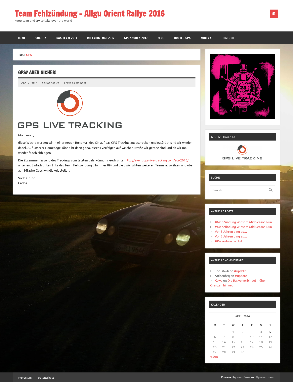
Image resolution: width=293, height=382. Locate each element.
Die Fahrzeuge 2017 (100, 38)
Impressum (25, 377)
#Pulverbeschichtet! (229, 241)
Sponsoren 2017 (136, 38)
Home (22, 38)
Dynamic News (265, 377)
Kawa (218, 280)
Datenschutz (46, 377)
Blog (160, 38)
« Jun (214, 356)
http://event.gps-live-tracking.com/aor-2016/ (156, 160)
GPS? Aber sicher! (37, 72)
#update (240, 271)
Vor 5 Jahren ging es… (231, 231)
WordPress (243, 377)
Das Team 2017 (66, 38)
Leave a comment (75, 82)
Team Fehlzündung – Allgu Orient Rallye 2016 (90, 13)
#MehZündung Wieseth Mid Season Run (243, 222)
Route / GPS (182, 38)
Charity (41, 38)
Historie (229, 38)
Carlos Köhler (50, 82)
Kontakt (206, 38)
